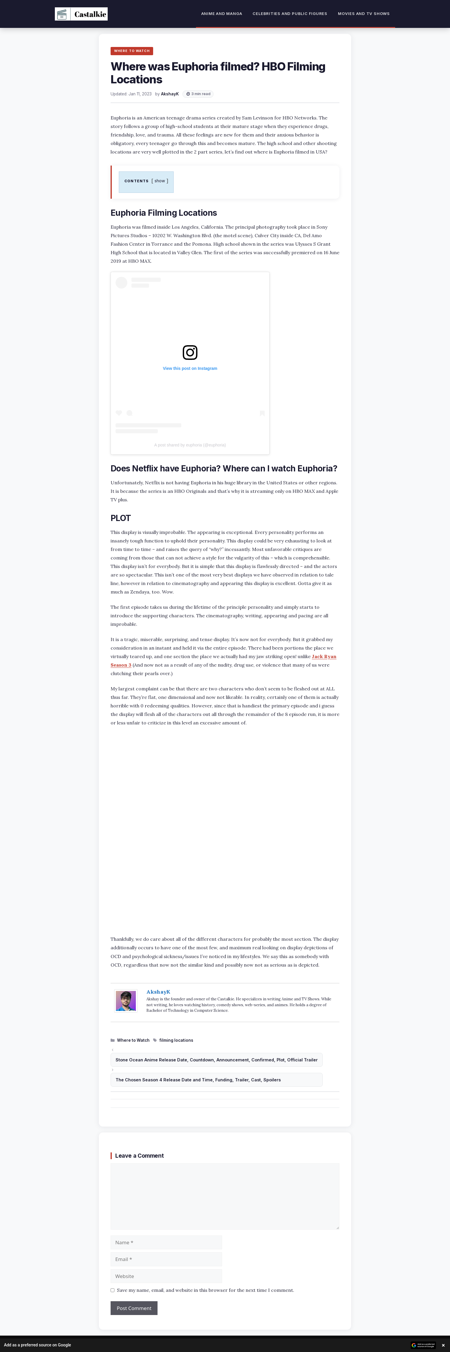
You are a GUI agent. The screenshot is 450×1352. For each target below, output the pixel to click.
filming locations (176, 1040)
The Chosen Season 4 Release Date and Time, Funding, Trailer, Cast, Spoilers (198, 1079)
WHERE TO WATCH (132, 51)
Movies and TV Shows (364, 13)
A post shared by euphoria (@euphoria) (190, 445)
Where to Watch (133, 1040)
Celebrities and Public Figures (290, 13)
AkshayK (158, 991)
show (160, 180)
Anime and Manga (221, 13)
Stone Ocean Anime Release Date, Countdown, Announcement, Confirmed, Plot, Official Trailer (217, 1059)
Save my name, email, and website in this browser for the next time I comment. (205, 1290)
